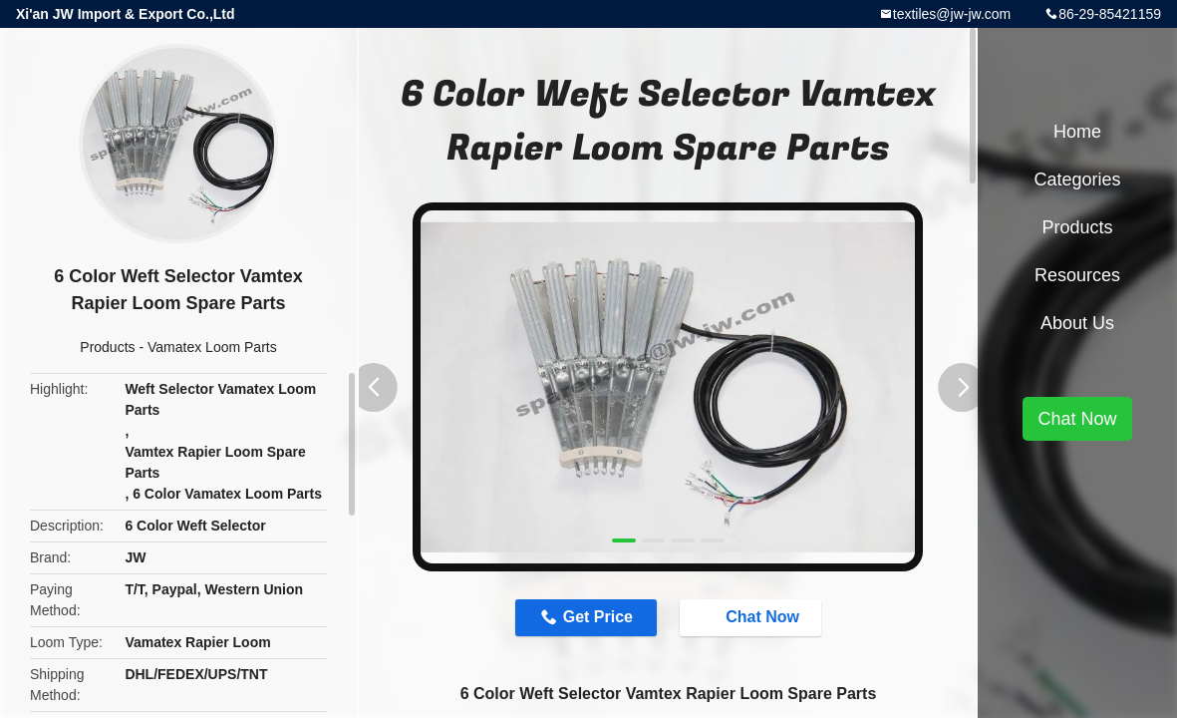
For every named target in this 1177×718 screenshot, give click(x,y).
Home (1077, 132)
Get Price (598, 616)
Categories (1076, 179)
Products (107, 347)
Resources (1077, 275)
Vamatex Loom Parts (212, 347)
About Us (1077, 323)
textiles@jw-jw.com (952, 14)
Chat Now (752, 617)
